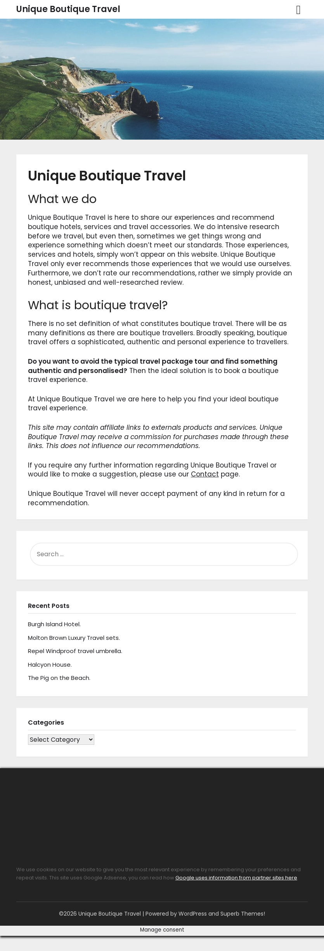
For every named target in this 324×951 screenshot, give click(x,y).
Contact (205, 474)
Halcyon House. (50, 664)
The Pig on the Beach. (59, 678)
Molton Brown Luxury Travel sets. (74, 638)
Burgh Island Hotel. (54, 624)
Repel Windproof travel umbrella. (75, 651)
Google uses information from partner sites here (236, 877)
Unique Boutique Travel (68, 9)
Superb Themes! (242, 914)
